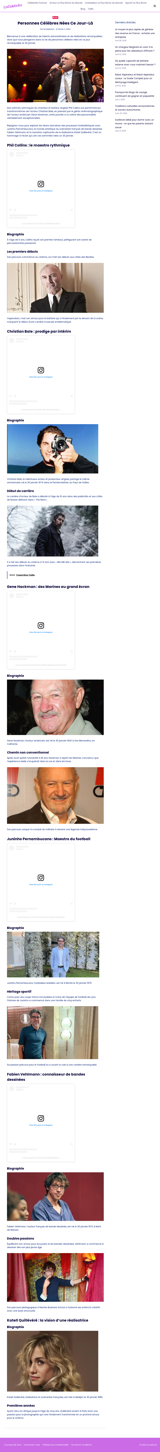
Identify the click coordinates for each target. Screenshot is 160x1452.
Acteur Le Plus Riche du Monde (66, 2)
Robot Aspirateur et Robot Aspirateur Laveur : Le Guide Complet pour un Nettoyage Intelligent (134, 78)
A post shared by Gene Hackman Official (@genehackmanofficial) (41, 665)
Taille (90, 8)
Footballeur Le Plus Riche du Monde (104, 2)
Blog (83, 8)
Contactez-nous (32, 1444)
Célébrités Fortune (37, 2)
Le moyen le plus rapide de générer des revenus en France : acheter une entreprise (135, 33)
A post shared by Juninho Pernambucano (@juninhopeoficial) (41, 917)
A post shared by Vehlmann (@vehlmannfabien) (41, 1158)
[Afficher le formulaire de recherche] (154, 6)
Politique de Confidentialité (55, 1444)
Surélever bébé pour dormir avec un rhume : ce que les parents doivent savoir (134, 123)
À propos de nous (12, 1444)
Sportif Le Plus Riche (136, 2)
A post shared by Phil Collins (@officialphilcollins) (41, 224)
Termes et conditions (81, 1444)
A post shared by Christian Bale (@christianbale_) (41, 410)
